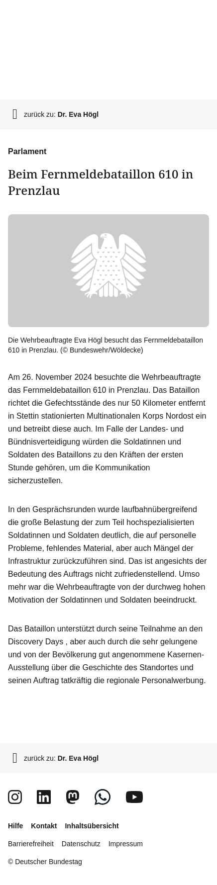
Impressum (125, 844)
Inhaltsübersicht (91, 826)
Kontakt (44, 826)
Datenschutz (81, 844)
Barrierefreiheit (31, 844)
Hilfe (15, 826)
